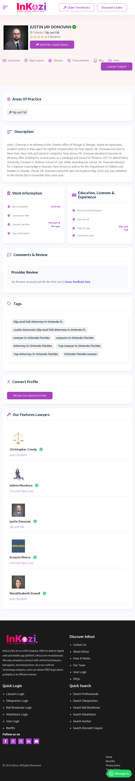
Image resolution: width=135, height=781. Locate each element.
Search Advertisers (84, 714)
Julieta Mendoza (21, 492)
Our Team (79, 665)
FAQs (76, 679)
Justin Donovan (20, 528)
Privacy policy (113, 765)
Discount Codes (112, 7)
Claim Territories (76, 7)
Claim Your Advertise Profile (29, 395)
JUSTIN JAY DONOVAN (50, 26)
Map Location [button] (34, 60)
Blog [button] (99, 60)
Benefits (110, 761)
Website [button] (55, 60)
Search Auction (82, 721)
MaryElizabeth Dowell (25, 600)
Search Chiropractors (85, 700)
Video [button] (114, 60)
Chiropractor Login (17, 700)
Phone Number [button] (78, 60)
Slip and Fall (52, 32)
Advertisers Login (17, 714)
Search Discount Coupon (87, 728)
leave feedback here (78, 281)
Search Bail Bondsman (86, 707)
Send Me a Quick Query (52, 44)
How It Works (82, 658)
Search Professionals (86, 694)
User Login (79, 672)
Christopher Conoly (23, 456)
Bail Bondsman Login (19, 707)
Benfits (10, 728)
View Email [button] (11, 60)
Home (109, 756)
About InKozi (81, 651)
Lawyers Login (15, 694)
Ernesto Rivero (20, 564)
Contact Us (79, 644)
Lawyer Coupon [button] (116, 66)
